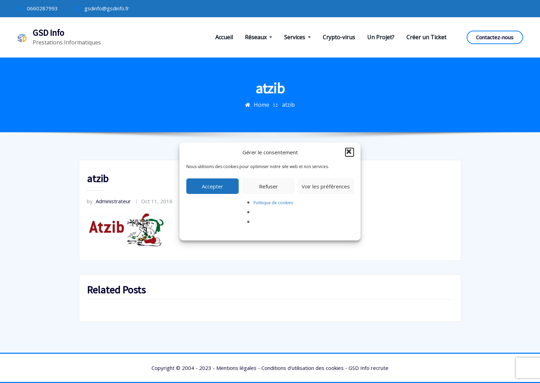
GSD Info (48, 32)
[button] (349, 152)
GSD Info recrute (368, 367)
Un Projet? (380, 37)
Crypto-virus (339, 37)
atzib (288, 104)
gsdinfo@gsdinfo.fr (106, 8)
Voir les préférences (326, 186)
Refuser (268, 186)
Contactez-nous (494, 37)
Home (261, 104)
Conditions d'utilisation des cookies (302, 367)
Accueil (224, 37)
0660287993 (42, 8)
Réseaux (258, 37)
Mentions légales (236, 367)
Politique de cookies (273, 203)
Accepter (212, 186)
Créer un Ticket (426, 37)
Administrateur (109, 201)
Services (297, 37)
